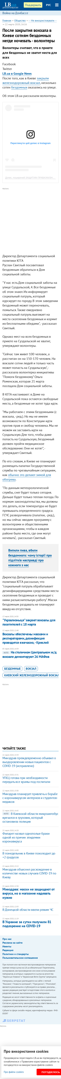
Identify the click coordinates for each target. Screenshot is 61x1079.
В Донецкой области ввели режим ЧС (27, 910)
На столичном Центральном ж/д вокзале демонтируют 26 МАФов (29, 654)
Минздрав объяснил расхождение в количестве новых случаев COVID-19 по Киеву (29, 873)
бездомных (19, 87)
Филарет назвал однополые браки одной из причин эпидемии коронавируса (26, 837)
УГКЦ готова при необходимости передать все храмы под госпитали (26, 780)
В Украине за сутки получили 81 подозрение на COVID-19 (26, 924)
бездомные (12, 669)
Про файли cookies (14, 1071)
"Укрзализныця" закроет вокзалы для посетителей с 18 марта (28, 622)
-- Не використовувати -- (43, 20)
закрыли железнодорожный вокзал (25, 80)
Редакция (7, 950)
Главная (6, 20)
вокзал (31, 669)
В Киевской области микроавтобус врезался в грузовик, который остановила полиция (30, 818)
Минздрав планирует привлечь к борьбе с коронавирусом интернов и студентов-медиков (30, 798)
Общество (20, 20)
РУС (48, 5)
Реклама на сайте (12, 942)
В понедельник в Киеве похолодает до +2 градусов (28, 855)
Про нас (7, 939)
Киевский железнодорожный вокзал (31, 675)
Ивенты (6, 946)
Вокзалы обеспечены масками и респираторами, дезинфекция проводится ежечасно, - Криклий (25, 638)
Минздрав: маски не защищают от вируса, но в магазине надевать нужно (28, 893)
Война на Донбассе (15, 13)
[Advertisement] (30, 221)
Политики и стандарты (15, 954)
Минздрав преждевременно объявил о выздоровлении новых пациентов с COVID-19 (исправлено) (29, 762)
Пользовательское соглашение (20, 957)
